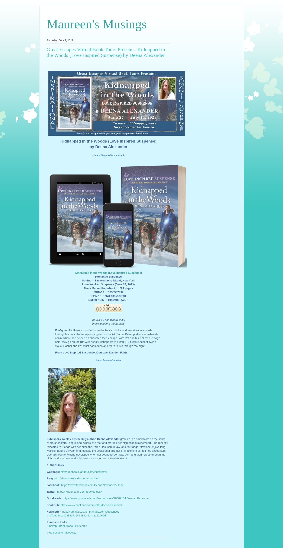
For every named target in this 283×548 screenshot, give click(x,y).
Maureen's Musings (97, 24)
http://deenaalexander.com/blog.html (76, 478)
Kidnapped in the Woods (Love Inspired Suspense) (108, 272)
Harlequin (81, 526)
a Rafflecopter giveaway (61, 532)
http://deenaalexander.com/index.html (84, 471)
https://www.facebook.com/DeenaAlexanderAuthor (92, 485)
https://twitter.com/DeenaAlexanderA (79, 491)
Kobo (69, 526)
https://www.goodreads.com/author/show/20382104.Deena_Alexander (106, 498)
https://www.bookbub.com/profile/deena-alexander (91, 505)
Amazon (52, 526)
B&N (62, 526)
